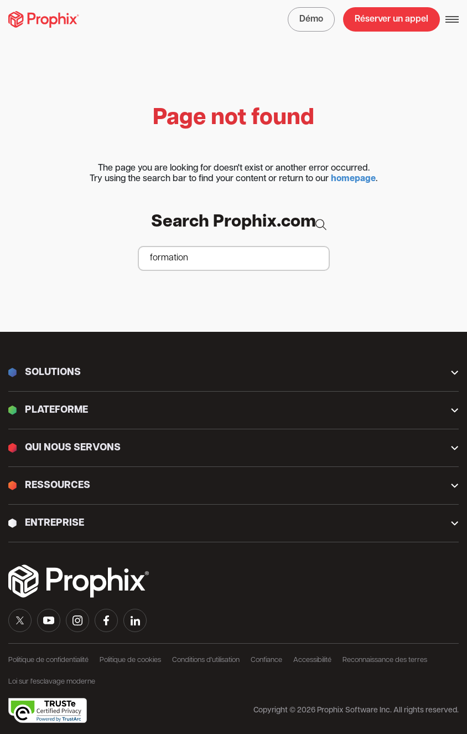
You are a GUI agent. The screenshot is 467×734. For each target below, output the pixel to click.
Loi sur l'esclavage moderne (51, 681)
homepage (353, 178)
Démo (311, 19)
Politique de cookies (130, 660)
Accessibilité (312, 660)
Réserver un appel (391, 19)
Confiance (266, 660)
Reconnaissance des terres (385, 660)
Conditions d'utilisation (206, 660)
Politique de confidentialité (48, 660)
